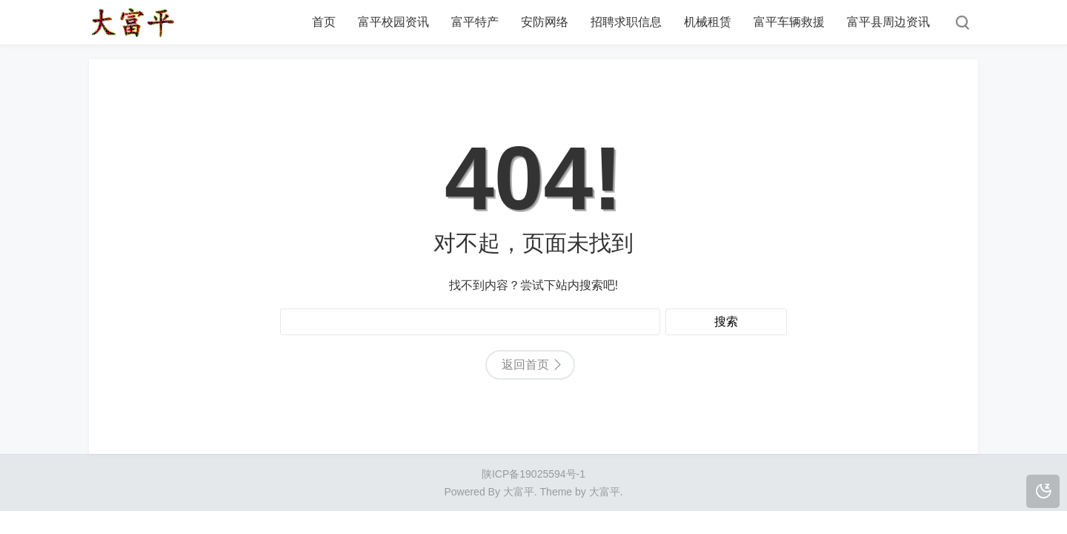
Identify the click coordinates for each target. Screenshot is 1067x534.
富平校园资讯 (393, 22)
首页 (324, 22)
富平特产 (475, 22)
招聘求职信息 (626, 22)
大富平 (604, 492)
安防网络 (544, 22)
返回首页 (525, 364)
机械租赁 (707, 22)
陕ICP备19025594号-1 (533, 474)
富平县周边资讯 (888, 22)
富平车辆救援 (789, 22)
